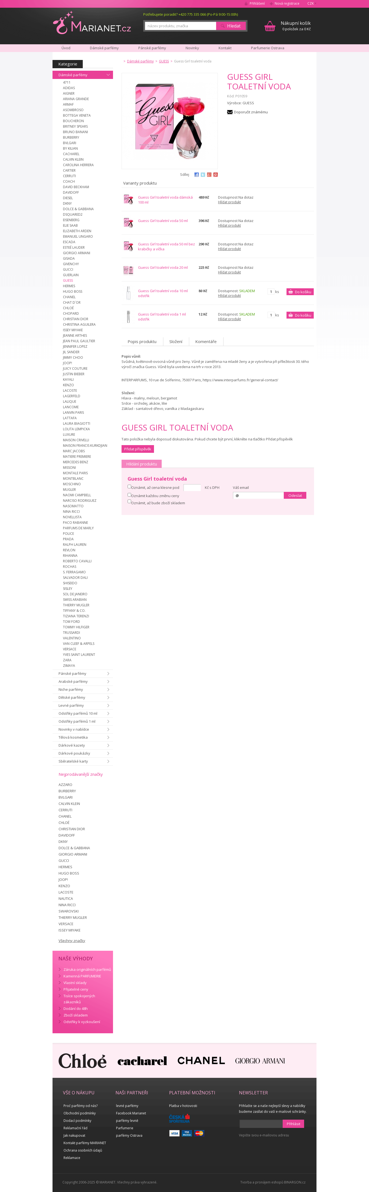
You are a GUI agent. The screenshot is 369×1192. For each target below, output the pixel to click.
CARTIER (69, 170)
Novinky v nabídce (74, 729)
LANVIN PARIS (73, 412)
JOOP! (67, 363)
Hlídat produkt (229, 202)
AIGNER (69, 93)
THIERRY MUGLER (76, 605)
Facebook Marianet (131, 1113)
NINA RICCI (71, 511)
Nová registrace (287, 3)
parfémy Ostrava (129, 1135)
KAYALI (68, 379)
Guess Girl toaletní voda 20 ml (163, 267)
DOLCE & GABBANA (78, 209)
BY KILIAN (70, 148)
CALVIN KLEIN (73, 159)
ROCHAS (69, 566)
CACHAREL (71, 154)
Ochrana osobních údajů (83, 1150)
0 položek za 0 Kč (296, 25)
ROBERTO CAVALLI (77, 561)
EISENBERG (71, 220)
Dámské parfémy (73, 74)
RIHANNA (70, 555)
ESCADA (69, 242)
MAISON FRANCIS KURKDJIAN (85, 445)
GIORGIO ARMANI (76, 253)
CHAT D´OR (72, 302)
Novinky (192, 47)
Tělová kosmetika (73, 737)
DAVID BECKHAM (76, 187)
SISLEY (67, 588)
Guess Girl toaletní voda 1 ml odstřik (162, 317)
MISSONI (69, 467)
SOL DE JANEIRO (75, 594)
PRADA (68, 539)
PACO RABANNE (75, 522)
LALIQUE (69, 401)
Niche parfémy (71, 689)
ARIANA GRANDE (76, 99)
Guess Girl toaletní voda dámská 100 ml (165, 200)
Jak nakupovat (74, 1135)
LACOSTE (70, 390)
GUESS (68, 280)
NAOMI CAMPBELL (77, 495)
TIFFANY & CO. (74, 610)
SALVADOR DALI (75, 577)
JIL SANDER (71, 352)
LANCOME (71, 407)
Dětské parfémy (72, 697)
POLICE (68, 533)
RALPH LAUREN (74, 544)
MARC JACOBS (74, 451)
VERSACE (69, 649)
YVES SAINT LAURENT (79, 654)
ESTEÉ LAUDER (74, 247)
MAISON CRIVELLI (76, 440)
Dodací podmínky (77, 1120)
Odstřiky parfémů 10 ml (78, 713)
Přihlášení (257, 3)
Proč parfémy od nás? (81, 1105)
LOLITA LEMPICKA (76, 429)
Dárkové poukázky (74, 753)
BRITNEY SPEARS (75, 126)
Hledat (234, 26)
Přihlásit (293, 1123)
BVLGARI (69, 143)
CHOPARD (71, 313)
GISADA (69, 258)
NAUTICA (66, 898)
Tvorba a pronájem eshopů (261, 1182)
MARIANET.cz (92, 22)
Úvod (66, 47)
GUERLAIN (71, 275)
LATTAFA (70, 418)
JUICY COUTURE (75, 368)
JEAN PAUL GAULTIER (79, 341)
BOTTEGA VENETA (77, 115)
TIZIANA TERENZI (76, 616)
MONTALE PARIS (75, 473)
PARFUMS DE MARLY (78, 528)
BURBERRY (71, 137)
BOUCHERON (73, 121)
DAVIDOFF (71, 192)
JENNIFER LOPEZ (75, 346)
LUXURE (69, 434)
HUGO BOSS (72, 291)
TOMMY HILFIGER (76, 627)
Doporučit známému (251, 111)
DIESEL (68, 198)
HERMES (69, 286)
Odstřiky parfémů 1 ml (77, 721)
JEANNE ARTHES (75, 335)
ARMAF (68, 104)
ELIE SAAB (70, 225)
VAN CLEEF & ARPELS (78, 643)
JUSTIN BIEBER (73, 374)
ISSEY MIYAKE (73, 330)
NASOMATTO (73, 506)
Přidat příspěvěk (137, 448)
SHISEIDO (70, 583)
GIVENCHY (71, 264)
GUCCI (68, 269)
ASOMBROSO (73, 110)
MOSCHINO (72, 484)
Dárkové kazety (72, 745)
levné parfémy (127, 1105)
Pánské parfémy (72, 673)
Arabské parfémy (73, 681)
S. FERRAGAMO (74, 572)
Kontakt (225, 47)
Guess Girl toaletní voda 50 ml (163, 220)
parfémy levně (127, 1120)
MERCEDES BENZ (75, 462)
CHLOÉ (68, 308)
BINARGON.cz (294, 1182)
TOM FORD (71, 621)
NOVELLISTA (72, 517)
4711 (67, 82)
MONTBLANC (73, 478)
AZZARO (65, 784)
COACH (69, 181)
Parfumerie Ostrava (267, 47)
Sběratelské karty (73, 761)
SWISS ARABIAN (75, 599)
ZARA (67, 660)
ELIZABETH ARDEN (77, 231)
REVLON (69, 550)
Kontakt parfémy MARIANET (85, 1143)
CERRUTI (69, 176)
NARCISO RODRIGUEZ (80, 500)
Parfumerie (124, 1128)
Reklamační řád (75, 1128)
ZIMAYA (69, 665)
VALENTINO (72, 638)
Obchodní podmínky (80, 1113)
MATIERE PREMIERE (77, 456)
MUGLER (69, 489)
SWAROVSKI (69, 911)
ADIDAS (69, 88)
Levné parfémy (71, 705)
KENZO (68, 385)
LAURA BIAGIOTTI (76, 423)
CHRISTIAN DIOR (75, 319)
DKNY (67, 203)
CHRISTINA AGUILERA (79, 324)
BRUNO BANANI (75, 132)
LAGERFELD (71, 396)
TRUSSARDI (71, 632)
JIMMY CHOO (73, 357)
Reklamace (72, 1157)
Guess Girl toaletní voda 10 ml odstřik (163, 293)
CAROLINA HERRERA (78, 165)
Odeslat (295, 495)
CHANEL (69, 297)
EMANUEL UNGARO (78, 236)
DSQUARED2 (72, 214)
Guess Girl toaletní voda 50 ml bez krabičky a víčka (166, 246)
